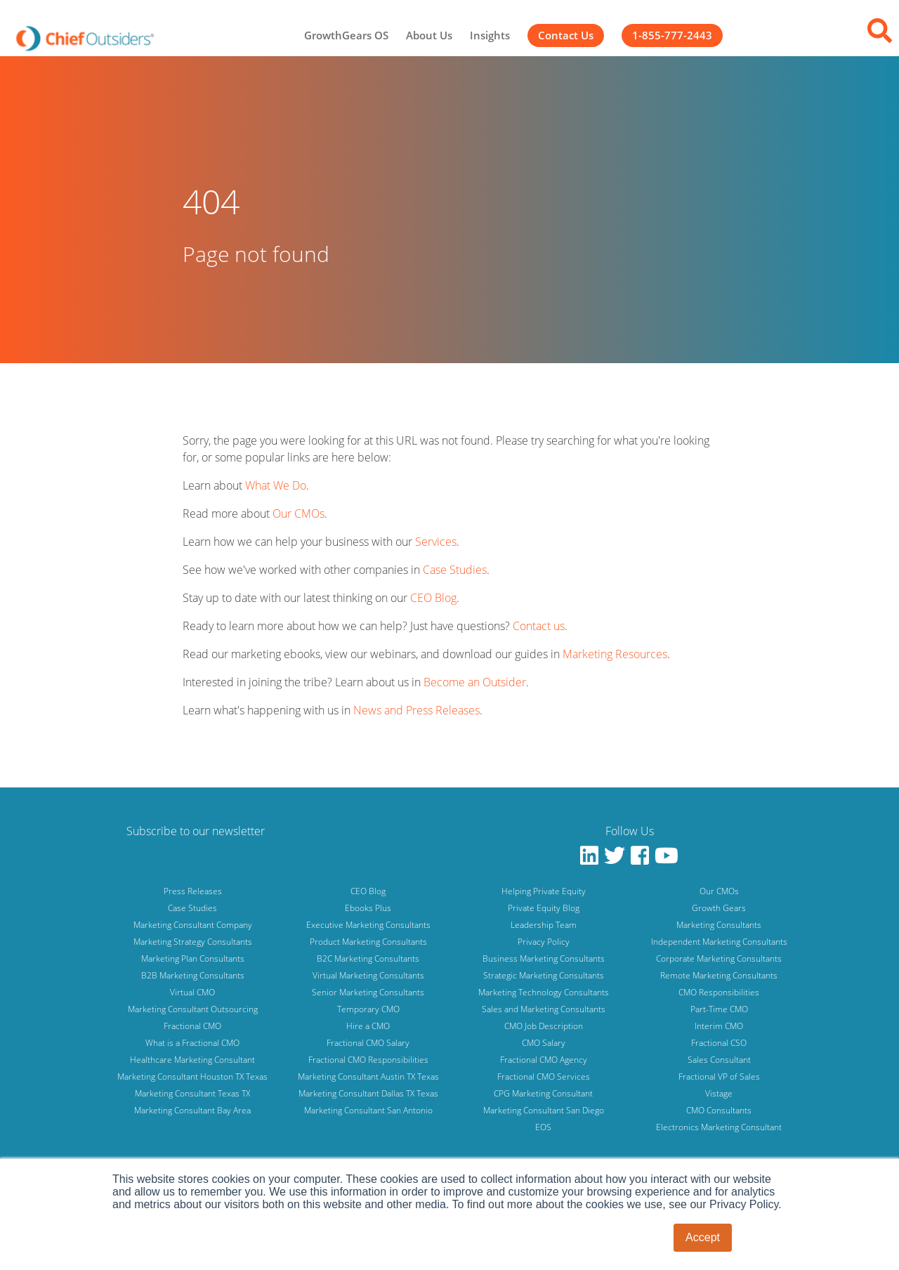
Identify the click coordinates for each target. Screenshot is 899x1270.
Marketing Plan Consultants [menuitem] (192, 958)
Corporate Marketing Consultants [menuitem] (719, 958)
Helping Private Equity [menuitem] (543, 891)
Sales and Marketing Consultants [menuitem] (543, 1009)
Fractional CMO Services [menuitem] (543, 1076)
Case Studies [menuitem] (192, 908)
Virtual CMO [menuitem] (192, 992)
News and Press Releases (416, 710)
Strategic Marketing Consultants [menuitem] (543, 975)
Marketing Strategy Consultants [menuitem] (192, 942)
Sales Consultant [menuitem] (719, 1060)
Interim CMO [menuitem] (719, 1026)
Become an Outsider (475, 682)
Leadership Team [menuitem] (544, 925)
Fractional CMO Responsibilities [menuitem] (368, 1060)
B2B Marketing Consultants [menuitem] (192, 975)
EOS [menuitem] (543, 1127)
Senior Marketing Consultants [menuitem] (368, 992)
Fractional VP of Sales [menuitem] (719, 1076)
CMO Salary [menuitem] (543, 1043)
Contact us (539, 626)
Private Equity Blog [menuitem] (543, 908)
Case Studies (455, 569)
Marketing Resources (615, 654)
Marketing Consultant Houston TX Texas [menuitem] (192, 1076)
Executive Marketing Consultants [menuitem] (368, 925)
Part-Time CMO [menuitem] (719, 1009)
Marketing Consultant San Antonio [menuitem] (368, 1110)
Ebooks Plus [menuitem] (368, 908)
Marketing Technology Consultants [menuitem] (543, 992)
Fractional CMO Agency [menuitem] (543, 1060)
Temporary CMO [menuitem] (368, 1009)
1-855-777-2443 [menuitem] (672, 35)
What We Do (275, 485)
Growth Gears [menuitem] (719, 908)
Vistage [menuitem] (719, 1093)
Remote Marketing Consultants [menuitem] (718, 975)
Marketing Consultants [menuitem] (718, 925)
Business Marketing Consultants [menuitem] (544, 958)
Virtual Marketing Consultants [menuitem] (368, 975)
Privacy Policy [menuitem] (544, 942)
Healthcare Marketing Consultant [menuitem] (192, 1060)
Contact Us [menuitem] (565, 35)
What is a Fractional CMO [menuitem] (192, 1043)
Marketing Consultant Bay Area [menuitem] (192, 1110)
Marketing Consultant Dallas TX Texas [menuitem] (368, 1093)
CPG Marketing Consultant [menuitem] (543, 1093)
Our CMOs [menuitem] (719, 891)
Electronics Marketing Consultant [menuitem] (719, 1127)
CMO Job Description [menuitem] (543, 1026)
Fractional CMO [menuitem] (192, 1026)
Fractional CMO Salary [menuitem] (368, 1043)
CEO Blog (433, 597)
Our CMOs (298, 513)
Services (436, 541)
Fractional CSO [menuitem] (719, 1043)
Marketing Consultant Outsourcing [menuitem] (193, 1009)
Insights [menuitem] (490, 35)
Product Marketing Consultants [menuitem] (368, 942)
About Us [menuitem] (429, 35)
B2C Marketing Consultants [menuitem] (368, 958)
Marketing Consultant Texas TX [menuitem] (192, 1093)
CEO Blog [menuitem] (368, 891)
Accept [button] (702, 1237)
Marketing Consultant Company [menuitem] (192, 925)
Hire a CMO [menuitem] (368, 1026)
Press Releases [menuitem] (193, 891)
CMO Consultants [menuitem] (719, 1110)
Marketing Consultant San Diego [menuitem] (543, 1110)
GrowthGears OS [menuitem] (346, 35)
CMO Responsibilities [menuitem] (718, 992)
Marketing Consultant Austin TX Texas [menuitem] (368, 1076)
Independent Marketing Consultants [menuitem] (719, 942)
